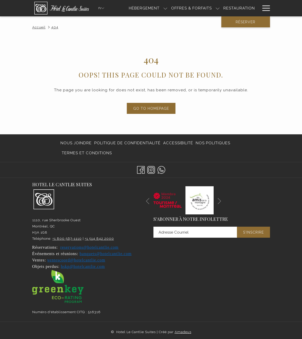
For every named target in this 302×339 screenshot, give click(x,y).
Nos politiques (213, 143)
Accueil (39, 27)
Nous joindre (76, 143)
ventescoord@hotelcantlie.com (76, 260)
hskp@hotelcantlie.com (83, 266)
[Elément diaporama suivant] (219, 201)
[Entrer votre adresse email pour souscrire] (195, 232)
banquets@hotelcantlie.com (106, 253)
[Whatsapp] (161, 169)
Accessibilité (178, 143)
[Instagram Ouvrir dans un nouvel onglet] (151, 169)
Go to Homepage (151, 108)
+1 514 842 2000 (99, 238)
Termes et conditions (87, 153)
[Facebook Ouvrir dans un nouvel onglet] (141, 169)
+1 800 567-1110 (67, 238)
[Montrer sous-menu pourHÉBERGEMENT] (165, 8)
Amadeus (183, 332)
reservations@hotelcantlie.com (89, 247)
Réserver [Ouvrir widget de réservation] (245, 22)
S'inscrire (253, 232)
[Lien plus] (264, 8)
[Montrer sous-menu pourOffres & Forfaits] (217, 8)
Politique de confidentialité (127, 143)
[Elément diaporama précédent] (147, 201)
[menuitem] (144, 8)
